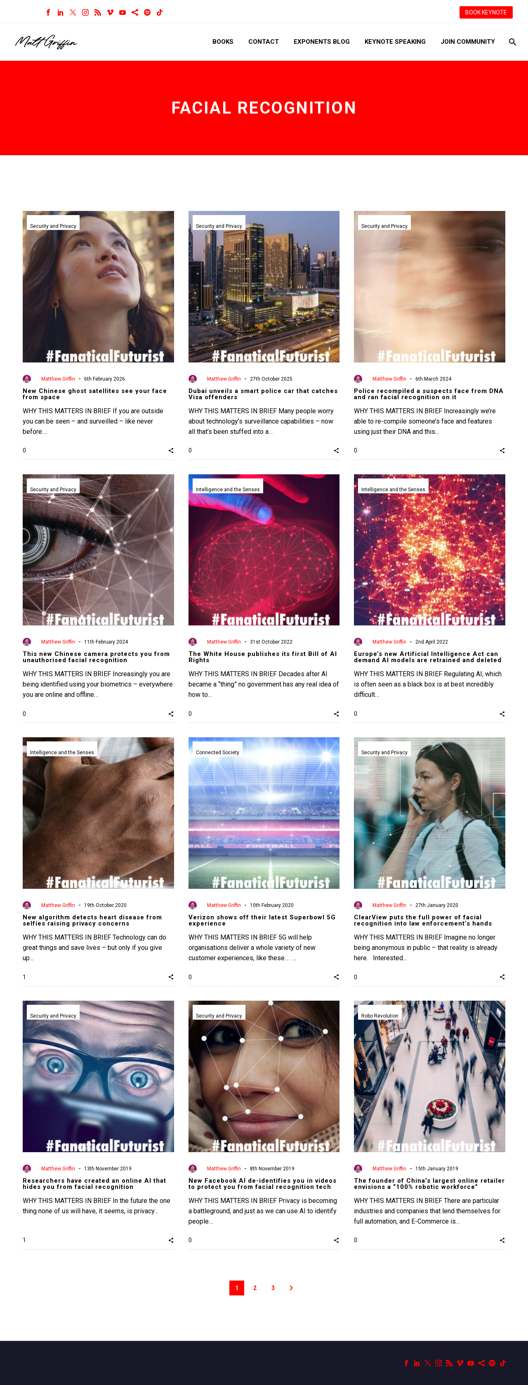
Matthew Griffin (58, 379)
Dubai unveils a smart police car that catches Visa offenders (263, 394)
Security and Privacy (53, 226)
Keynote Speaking (395, 41)
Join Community (468, 41)
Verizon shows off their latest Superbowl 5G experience (262, 920)
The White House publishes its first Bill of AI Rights (263, 657)
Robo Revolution (379, 1016)
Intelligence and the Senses (228, 489)
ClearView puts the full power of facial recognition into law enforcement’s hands (423, 920)
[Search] (512, 42)
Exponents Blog (322, 41)
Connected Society (217, 752)
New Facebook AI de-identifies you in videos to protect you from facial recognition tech (263, 1184)
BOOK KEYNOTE (486, 12)
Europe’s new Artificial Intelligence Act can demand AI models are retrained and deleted (428, 657)
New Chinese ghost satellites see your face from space (95, 394)
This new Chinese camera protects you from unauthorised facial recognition (96, 657)
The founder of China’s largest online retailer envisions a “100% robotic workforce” (429, 1184)
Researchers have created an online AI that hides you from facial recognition (94, 1184)
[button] (171, 450)
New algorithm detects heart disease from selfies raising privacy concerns (92, 920)
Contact (263, 41)
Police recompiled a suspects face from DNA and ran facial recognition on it (429, 394)
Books (222, 41)
